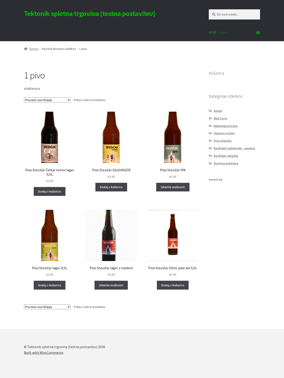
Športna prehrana (226, 163)
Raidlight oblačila (226, 156)
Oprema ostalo (224, 133)
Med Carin (220, 118)
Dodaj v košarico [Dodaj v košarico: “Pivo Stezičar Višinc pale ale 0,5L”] (172, 285)
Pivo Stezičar (223, 141)
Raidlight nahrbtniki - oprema (234, 148)
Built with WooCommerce (43, 352)
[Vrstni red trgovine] (47, 99)
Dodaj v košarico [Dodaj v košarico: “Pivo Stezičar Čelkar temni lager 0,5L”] (49, 191)
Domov (34, 49)
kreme (218, 111)
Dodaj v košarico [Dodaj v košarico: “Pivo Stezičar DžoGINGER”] (111, 187)
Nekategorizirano (226, 126)
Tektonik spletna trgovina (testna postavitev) (89, 13)
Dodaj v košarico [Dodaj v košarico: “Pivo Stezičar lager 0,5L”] (49, 285)
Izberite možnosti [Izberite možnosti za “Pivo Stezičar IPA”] (173, 187)
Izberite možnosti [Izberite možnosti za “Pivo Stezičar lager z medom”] (111, 285)
